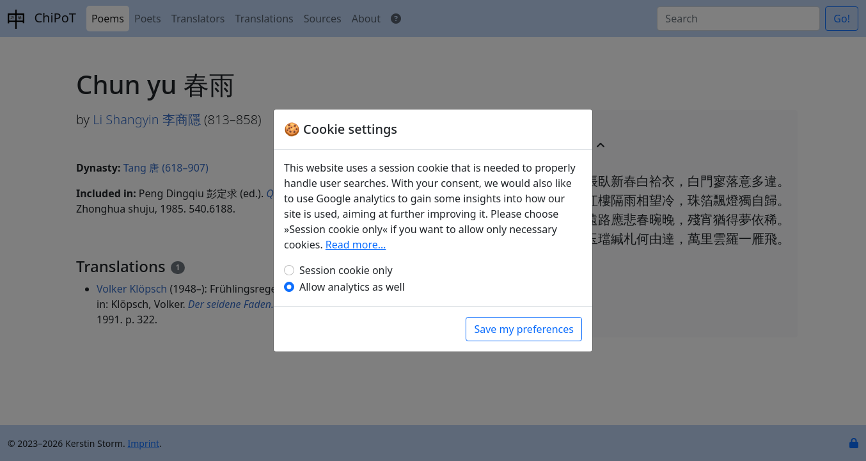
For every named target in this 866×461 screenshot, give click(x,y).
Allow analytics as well (352, 287)
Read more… (356, 245)
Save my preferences (524, 329)
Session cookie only (346, 270)
